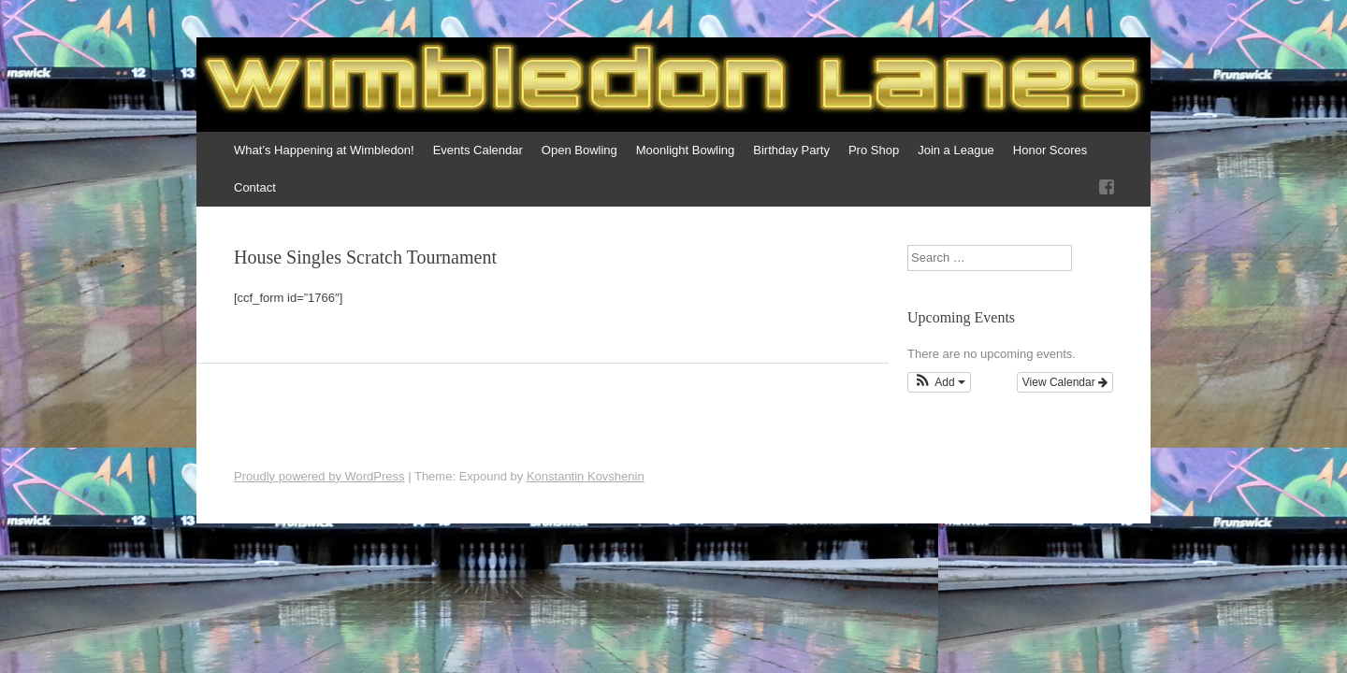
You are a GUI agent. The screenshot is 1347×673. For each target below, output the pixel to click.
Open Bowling (579, 150)
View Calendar (1065, 382)
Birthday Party (791, 150)
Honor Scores (1050, 150)
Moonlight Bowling (685, 150)
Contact (255, 187)
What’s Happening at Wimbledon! (324, 150)
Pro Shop (873, 150)
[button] (939, 382)
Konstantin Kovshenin (586, 476)
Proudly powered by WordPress (319, 476)
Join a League (956, 150)
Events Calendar (478, 150)
